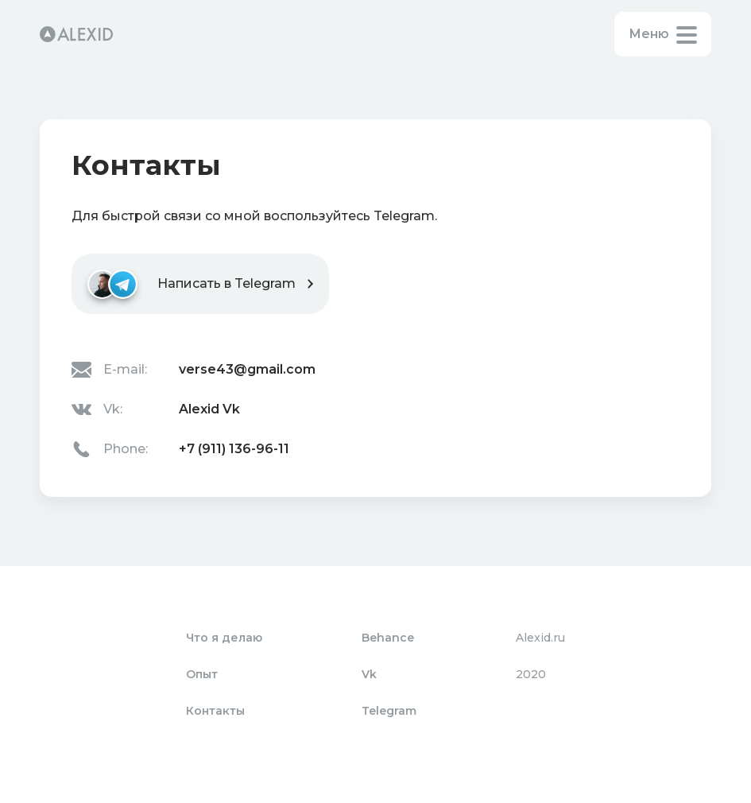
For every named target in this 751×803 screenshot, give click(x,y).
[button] (662, 34)
